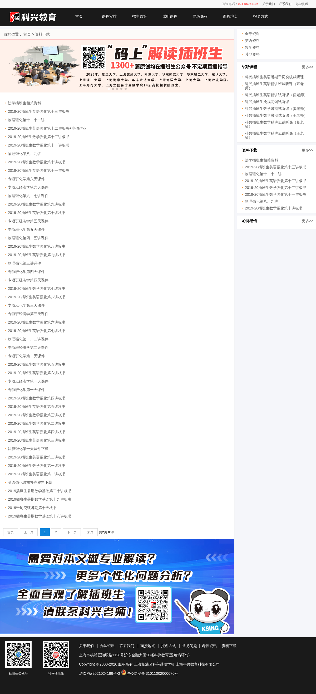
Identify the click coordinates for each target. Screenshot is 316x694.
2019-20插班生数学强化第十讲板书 (37, 162)
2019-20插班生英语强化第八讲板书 (37, 297)
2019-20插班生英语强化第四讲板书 (37, 432)
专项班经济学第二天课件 (28, 347)
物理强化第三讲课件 (24, 263)
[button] (109, 89)
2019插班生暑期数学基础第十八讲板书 (39, 516)
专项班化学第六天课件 (26, 179)
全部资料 (252, 34)
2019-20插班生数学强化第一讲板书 (37, 465)
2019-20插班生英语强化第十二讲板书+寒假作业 (47, 128)
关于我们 (268, 4)
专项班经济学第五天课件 (28, 221)
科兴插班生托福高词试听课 (267, 102)
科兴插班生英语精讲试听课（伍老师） (276, 95)
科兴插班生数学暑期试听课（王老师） (276, 115)
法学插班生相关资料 (24, 103)
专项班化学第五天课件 (26, 229)
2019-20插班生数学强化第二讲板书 (37, 423)
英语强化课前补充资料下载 (30, 482)
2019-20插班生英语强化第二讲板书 (37, 457)
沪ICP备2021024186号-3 (99, 673)
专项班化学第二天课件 (26, 356)
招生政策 (139, 16)
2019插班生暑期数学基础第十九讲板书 (39, 499)
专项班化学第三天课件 (26, 305)
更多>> (307, 67)
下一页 (72, 532)
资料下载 (42, 34)
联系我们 (285, 4)
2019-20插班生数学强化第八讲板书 (37, 246)
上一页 (28, 532)
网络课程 (200, 16)
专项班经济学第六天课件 (28, 187)
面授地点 (230, 16)
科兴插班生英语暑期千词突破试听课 (274, 77)
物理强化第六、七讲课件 (28, 196)
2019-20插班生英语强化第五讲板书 (37, 406)
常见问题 (189, 646)
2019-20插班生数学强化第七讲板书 (37, 288)
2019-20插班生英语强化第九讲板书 (37, 255)
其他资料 (252, 54)
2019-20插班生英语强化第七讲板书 (37, 331)
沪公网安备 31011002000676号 (149, 673)
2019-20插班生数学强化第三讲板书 (37, 415)
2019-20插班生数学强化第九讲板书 (37, 204)
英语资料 (252, 40)
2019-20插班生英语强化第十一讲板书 (38, 170)
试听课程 (169, 16)
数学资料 (252, 47)
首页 (79, 16)
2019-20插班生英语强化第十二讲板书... (277, 181)
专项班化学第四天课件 (26, 272)
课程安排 (109, 16)
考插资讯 (209, 646)
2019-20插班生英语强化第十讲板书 (37, 213)
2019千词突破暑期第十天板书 (32, 508)
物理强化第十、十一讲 (26, 120)
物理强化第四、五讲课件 (28, 238)
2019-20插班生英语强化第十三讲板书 (38, 111)
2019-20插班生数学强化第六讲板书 (37, 322)
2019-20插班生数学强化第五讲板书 (37, 364)
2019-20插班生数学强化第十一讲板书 (38, 145)
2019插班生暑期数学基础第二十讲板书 (39, 491)
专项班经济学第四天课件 (28, 280)
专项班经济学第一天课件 (28, 381)
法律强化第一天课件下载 (28, 449)
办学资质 (301, 4)
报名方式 (260, 16)
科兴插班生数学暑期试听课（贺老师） (276, 108)
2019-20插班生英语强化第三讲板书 (37, 440)
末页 (90, 532)
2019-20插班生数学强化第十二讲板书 (38, 137)
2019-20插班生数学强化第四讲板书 (37, 398)
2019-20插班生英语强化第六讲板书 (37, 373)
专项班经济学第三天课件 (28, 314)
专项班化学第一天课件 (26, 390)
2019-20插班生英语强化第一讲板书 (37, 474)
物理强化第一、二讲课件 (28, 339)
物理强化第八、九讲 (24, 153)
